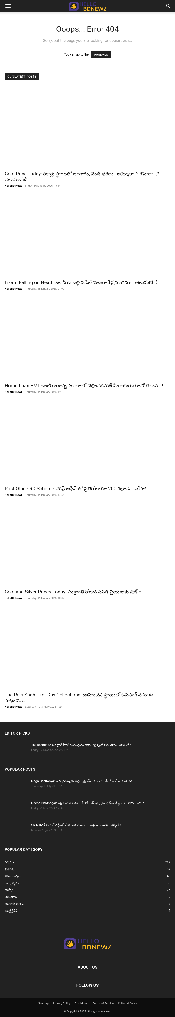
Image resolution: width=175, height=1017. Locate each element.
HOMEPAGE (101, 54)
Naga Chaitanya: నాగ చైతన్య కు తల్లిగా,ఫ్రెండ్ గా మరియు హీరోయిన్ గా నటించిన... (83, 781)
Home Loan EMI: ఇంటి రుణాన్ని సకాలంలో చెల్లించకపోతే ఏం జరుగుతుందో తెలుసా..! (84, 385)
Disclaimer (81, 1003)
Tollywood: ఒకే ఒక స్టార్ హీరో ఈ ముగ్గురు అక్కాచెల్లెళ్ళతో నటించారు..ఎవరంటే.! (81, 745)
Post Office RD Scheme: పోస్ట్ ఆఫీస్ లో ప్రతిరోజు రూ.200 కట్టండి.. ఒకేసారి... (78, 488)
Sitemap (43, 1003)
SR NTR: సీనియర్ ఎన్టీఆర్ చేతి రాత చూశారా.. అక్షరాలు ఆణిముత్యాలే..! (76, 825)
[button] (7, 6)
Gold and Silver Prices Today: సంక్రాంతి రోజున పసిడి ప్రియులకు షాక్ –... (75, 592)
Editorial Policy (127, 1003)
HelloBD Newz (13, 185)
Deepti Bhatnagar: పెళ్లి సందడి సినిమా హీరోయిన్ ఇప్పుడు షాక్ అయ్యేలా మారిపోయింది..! (87, 803)
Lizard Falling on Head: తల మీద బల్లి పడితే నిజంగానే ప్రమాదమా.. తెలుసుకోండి (81, 282)
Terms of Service (103, 1003)
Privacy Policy (61, 1003)
